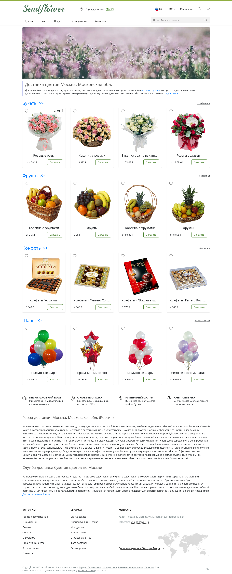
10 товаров (204, 248)
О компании (29, 522)
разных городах (150, 90)
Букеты (30, 21)
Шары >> (32, 320)
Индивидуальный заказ (84, 522)
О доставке (171, 93)
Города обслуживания (35, 516)
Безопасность (30, 548)
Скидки (26, 527)
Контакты (100, 21)
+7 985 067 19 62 (86, 570)
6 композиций (202, 320)
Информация (81, 21)
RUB (172, 9)
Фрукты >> (33, 175)
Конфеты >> (35, 248)
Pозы (45, 21)
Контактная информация (130, 567)
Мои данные (186, 9)
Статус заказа (78, 516)
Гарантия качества (33, 542)
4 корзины (204, 175)
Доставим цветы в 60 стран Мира (139, 548)
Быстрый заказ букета (185, 400)
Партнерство (78, 548)
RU (159, 8)
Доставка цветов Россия (36, 494)
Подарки (60, 21)
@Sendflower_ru (140, 522)
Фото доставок (79, 542)
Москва (110, 9)
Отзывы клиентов (81, 537)
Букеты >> (33, 103)
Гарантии (149, 567)
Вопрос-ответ (78, 532)
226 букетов (203, 103)
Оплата (26, 532)
